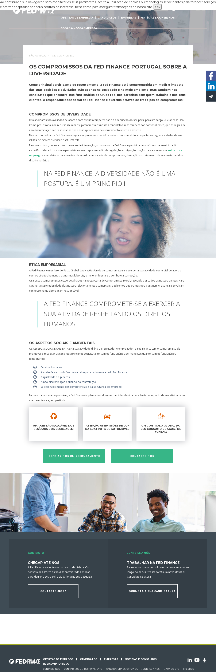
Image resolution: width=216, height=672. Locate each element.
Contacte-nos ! (53, 591)
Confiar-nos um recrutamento (75, 456)
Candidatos (107, 17)
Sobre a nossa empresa (79, 28)
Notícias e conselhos (158, 17)
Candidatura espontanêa (122, 669)
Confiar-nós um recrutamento (83, 669)
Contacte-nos (142, 456)
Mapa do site (171, 669)
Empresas (128, 17)
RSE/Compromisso (56, 664)
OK (157, 7)
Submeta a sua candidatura (152, 591)
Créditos (188, 669)
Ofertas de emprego (77, 17)
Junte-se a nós (150, 669)
